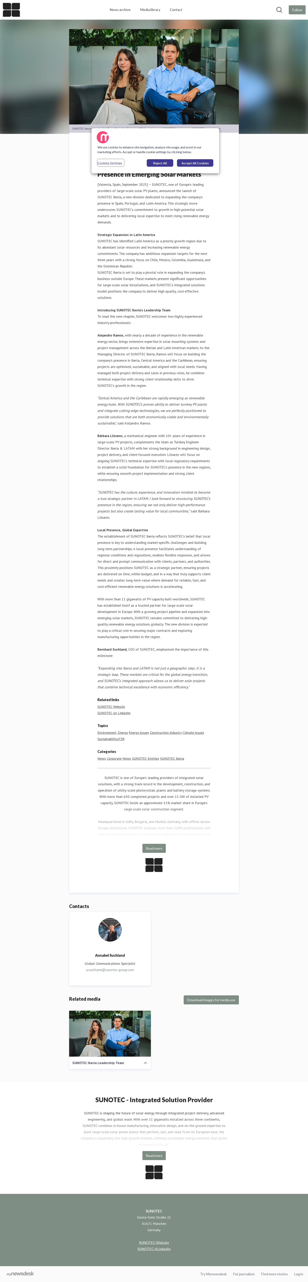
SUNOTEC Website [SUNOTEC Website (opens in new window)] (111, 706)
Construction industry (166, 732)
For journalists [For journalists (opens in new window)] (244, 1274)
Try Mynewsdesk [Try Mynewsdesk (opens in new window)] (213, 1274)
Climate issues (193, 732)
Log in (298, 1274)
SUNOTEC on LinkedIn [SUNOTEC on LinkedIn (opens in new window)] (113, 713)
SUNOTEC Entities (145, 758)
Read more (154, 848)
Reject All (160, 163)
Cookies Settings (109, 163)
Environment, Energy (112, 732)
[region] (155, 150)
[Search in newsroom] (279, 10)
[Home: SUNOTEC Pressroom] (11, 9)
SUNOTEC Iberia (172, 758)
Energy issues (139, 732)
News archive (120, 9)
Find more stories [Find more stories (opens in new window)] (274, 1274)
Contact (176, 9)
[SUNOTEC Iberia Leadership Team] (110, 1034)
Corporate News (119, 758)
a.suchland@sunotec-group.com (110, 969)
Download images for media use (211, 1000)
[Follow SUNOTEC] (297, 9)
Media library (150, 9)
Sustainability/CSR (111, 739)
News (101, 758)
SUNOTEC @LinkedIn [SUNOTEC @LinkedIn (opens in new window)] (154, 1249)
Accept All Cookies (195, 163)
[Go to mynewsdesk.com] (20, 1274)
